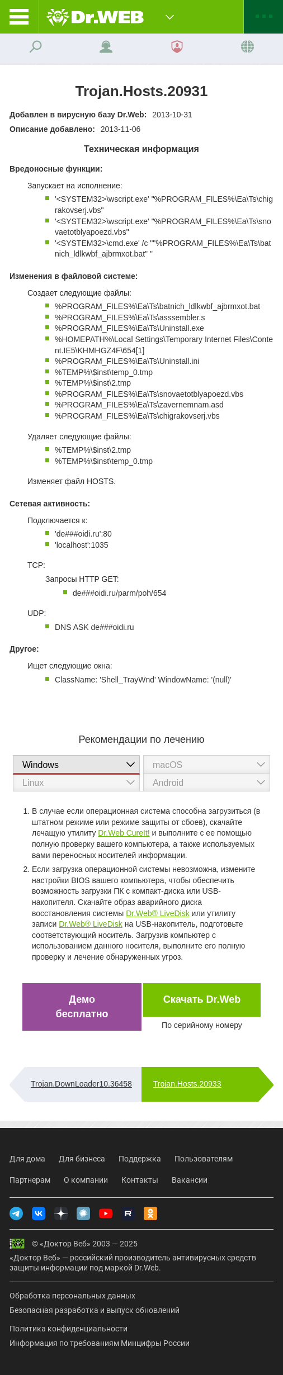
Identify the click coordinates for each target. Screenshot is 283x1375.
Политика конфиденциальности (69, 1328)
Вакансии (189, 1180)
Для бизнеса (82, 1159)
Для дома (27, 1159)
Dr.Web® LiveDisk (158, 913)
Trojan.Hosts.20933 (187, 1083)
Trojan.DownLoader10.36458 (81, 1083)
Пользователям (203, 1159)
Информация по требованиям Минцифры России (100, 1343)
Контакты (139, 1180)
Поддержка (140, 1159)
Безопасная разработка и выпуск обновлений (95, 1310)
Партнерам (30, 1180)
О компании (86, 1180)
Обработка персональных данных (72, 1295)
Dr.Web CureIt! (123, 832)
